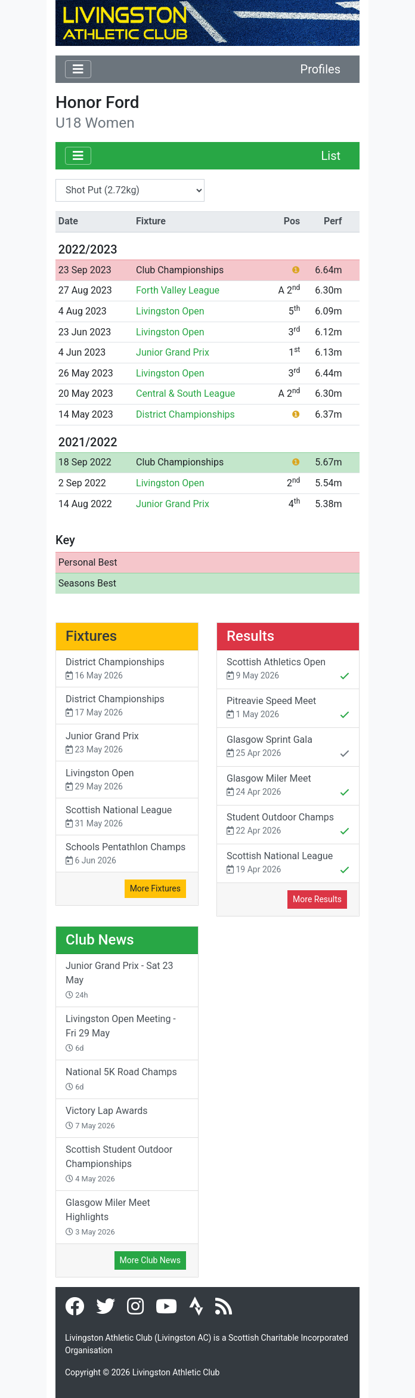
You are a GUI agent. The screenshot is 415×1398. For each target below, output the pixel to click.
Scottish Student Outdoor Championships (119, 1163)
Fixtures (91, 636)
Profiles (320, 69)
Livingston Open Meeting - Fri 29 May (121, 1033)
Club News (100, 939)
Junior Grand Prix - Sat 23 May (120, 979)
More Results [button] (317, 899)
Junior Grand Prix (172, 352)
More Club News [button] (150, 1260)
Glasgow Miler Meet (288, 786)
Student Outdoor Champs (288, 825)
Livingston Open (170, 311)
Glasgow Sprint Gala (288, 747)
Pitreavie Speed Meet (288, 709)
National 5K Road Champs (121, 1078)
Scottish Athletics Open (288, 670)
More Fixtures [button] (155, 888)
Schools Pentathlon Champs (127, 854)
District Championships (185, 414)
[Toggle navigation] (78, 69)
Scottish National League (127, 817)
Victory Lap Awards (107, 1117)
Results (250, 636)
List (331, 156)
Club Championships (180, 270)
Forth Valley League (177, 290)
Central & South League (185, 393)
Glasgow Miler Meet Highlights (108, 1216)
